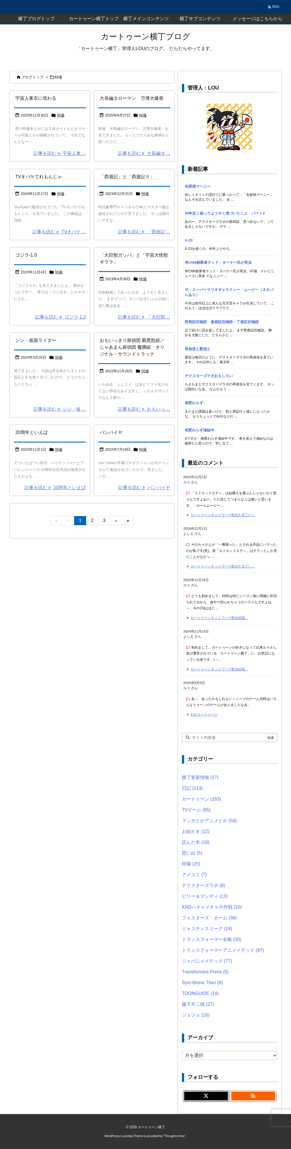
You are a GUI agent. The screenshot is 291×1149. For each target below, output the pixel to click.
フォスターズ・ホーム (209, 917)
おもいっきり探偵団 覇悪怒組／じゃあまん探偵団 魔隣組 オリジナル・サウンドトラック (132, 347)
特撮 (61, 115)
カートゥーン (201, 799)
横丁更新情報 (200, 777)
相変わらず (194, 403)
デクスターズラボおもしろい (209, 376)
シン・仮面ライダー (35, 340)
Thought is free (174, 1136)
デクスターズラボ (203, 885)
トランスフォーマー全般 (211, 939)
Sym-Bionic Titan (202, 982)
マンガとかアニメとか (209, 820)
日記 (192, 788)
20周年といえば (31, 432)
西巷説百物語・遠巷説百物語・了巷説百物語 (222, 322)
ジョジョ (195, 1015)
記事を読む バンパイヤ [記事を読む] (144, 487)
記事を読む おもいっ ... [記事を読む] (144, 409)
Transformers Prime (205, 971)
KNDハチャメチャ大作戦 (212, 907)
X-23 (188, 240)
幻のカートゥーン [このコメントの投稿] (204, 714)
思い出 (192, 853)
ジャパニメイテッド (207, 961)
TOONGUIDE (200, 993)
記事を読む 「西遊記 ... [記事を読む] (144, 231)
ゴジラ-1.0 (26, 255)
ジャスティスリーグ (207, 928)
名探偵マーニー (198, 186)
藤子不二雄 (198, 1004)
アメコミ (194, 874)
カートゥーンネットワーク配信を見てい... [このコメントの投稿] (222, 515)
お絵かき (195, 831)
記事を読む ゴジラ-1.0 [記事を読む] (60, 317)
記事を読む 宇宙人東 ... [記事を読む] (60, 153)
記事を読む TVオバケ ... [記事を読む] (59, 231)
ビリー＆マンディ (205, 896)
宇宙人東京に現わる (35, 98)
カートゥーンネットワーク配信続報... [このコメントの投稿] (219, 618)
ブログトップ (32, 77)
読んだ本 (195, 842)
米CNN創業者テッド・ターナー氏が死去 (218, 262)
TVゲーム (196, 809)
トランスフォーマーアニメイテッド (223, 950)
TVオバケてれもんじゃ (38, 176)
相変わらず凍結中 (199, 430)
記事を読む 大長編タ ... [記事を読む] (144, 153)
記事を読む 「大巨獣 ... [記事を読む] (144, 317)
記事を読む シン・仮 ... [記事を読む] (60, 409)
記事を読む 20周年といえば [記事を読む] (55, 487)
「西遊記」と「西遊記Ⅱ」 (127, 176)
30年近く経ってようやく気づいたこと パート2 (225, 213)
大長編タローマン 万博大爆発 (131, 98)
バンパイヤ (111, 432)
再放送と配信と (198, 349)
